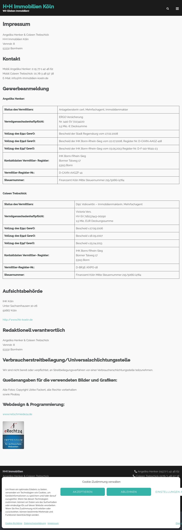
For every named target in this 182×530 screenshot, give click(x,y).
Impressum (53, 523)
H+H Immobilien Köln (28, 7)
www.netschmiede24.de (17, 414)
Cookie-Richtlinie (13, 523)
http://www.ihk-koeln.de (18, 319)
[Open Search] (167, 8)
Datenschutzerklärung (35, 523)
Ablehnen (129, 491)
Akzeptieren (83, 491)
